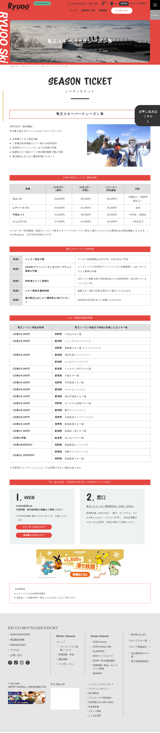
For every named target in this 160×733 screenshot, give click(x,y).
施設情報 (62, 651)
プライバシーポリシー (98, 684)
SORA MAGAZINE (20, 640)
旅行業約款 (93, 689)
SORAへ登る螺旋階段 (104, 653)
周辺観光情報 (17, 645)
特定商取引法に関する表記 (101, 698)
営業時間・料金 (66, 646)
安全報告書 (93, 702)
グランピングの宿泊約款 (99, 693)
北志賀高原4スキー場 (140, 647)
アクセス (15, 655)
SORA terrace (99, 634)
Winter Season (65, 628)
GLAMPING (99, 643)
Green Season (100, 628)
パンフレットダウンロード (101, 680)
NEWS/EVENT (18, 650)
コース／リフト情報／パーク (69, 640)
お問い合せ (16, 660)
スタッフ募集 (94, 707)
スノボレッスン (66, 656)
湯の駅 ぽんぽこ (139, 627)
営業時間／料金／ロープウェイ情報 (105, 659)
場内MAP (97, 665)
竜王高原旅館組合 (140, 653)
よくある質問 (94, 711)
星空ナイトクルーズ (103, 648)
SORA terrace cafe (102, 639)
